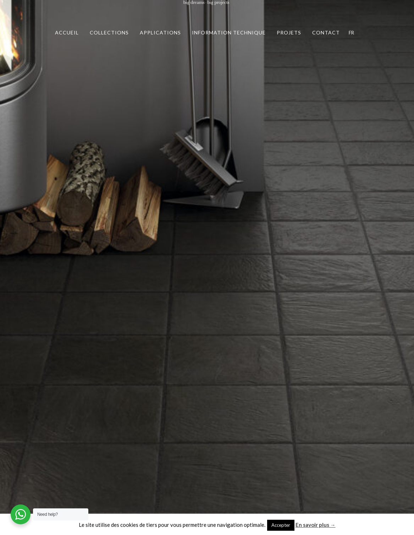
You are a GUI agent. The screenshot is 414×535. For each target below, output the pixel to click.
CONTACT (326, 32)
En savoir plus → (316, 525)
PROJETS (289, 32)
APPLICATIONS (160, 32)
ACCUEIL (67, 32)
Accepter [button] (280, 525)
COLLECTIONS (109, 32)
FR (351, 33)
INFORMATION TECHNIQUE (229, 32)
